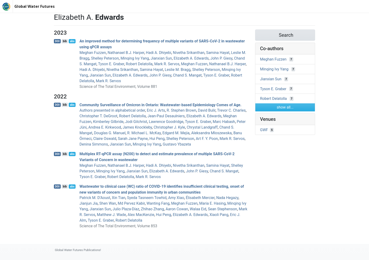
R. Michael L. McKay (144, 133)
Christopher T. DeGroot (98, 116)
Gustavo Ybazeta (177, 144)
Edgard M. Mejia (175, 133)
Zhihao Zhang (152, 209)
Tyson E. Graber (111, 64)
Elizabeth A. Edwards (191, 58)
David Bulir (207, 110)
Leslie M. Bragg (178, 69)
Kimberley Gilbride (108, 121)
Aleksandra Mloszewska (211, 133)
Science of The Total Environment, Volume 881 (118, 86)
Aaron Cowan (177, 209)
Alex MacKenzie (141, 214)
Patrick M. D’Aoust (95, 197)
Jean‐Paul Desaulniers (166, 116)
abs (72, 41)
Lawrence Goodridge (166, 121)
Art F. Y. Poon (207, 138)
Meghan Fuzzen (93, 52)
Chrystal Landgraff (202, 127)
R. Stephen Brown (181, 110)
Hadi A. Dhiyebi (158, 52)
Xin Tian (118, 197)
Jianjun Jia (89, 203)
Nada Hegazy (227, 197)
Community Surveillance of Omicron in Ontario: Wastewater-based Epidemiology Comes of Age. (160, 104)
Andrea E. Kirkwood (104, 127)
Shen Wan (107, 203)
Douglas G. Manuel (109, 133)
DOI (57, 41)
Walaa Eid (198, 209)
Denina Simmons (94, 144)
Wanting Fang (158, 203)
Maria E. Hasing (212, 203)
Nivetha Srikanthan (189, 52)
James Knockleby (137, 127)
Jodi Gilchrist (136, 121)
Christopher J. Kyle (169, 127)
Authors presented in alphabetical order (112, 110)
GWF (264, 130)
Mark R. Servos (166, 64)
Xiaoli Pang (218, 214)
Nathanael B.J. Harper (126, 52)
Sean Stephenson (222, 209)
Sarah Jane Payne (133, 138)
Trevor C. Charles (231, 110)
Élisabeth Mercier (200, 197)
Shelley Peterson (105, 58)
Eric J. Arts (156, 110)
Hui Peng (156, 138)
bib (65, 41)
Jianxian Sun (161, 58)
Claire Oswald (104, 138)
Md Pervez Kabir (131, 203)
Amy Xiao (176, 197)
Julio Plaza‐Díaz (125, 209)
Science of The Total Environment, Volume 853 (118, 226)
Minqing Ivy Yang (134, 58)
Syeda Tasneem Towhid (147, 197)
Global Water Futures (34, 6)
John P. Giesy (221, 58)
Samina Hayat (217, 52)
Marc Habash (224, 121)
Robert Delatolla (139, 64)
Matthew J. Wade (111, 214)
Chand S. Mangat (187, 75)
